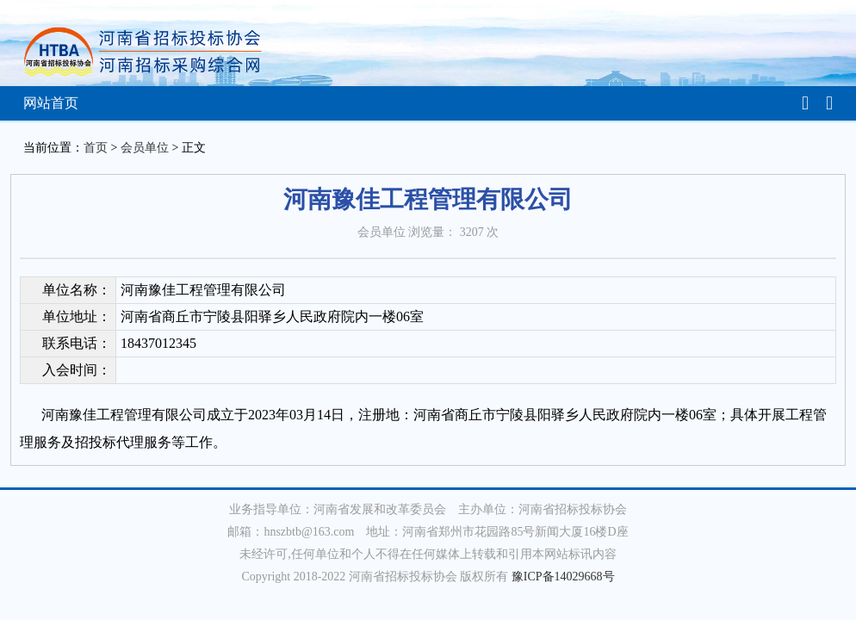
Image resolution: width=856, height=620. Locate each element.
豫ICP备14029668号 (563, 576)
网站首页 (50, 103)
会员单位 (145, 147)
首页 (96, 147)
